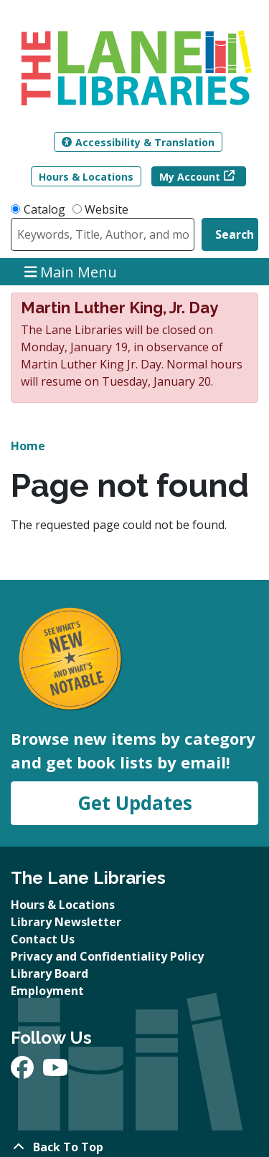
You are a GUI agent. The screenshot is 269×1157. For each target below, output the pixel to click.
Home (28, 446)
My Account (189, 177)
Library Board (49, 973)
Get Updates (134, 803)
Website (106, 209)
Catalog (44, 209)
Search (234, 234)
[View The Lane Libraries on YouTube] (55, 1072)
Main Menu (71, 271)
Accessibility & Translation (138, 142)
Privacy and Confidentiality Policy (107, 956)
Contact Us (43, 939)
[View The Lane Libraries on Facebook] (24, 1072)
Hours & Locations (86, 177)
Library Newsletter (66, 922)
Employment (47, 991)
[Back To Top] (134, 1147)
